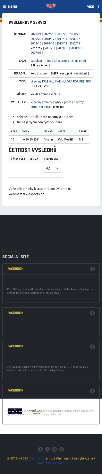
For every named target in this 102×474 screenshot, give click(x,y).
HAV (52, 81)
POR (76, 81)
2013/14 (61, 43)
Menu (12, 7)
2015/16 (36, 43)
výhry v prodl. (63, 102)
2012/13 (74, 43)
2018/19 (49, 39)
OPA (69, 81)
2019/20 (36, 39)
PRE (82, 81)
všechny (36, 81)
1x (56, 168)
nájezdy (79, 102)
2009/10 (63, 48)
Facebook (15, 320)
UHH (34, 86)
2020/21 (74, 34)
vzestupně (80, 73)
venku (54, 94)
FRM (45, 81)
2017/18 (61, 39)
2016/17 (74, 39)
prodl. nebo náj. (41, 107)
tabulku (35, 116)
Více (90, 7)
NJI (64, 81)
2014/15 (49, 43)
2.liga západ (61, 61)
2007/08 (36, 52)
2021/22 (61, 34)
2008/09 (76, 48)
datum (42, 73)
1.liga (47, 61)
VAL (40, 86)
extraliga (36, 61)
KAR (58, 81)
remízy (48, 102)
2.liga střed (78, 61)
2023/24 (36, 34)
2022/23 (49, 34)
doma (44, 94)
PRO (88, 81)
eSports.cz (37, 468)
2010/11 (50, 48)
